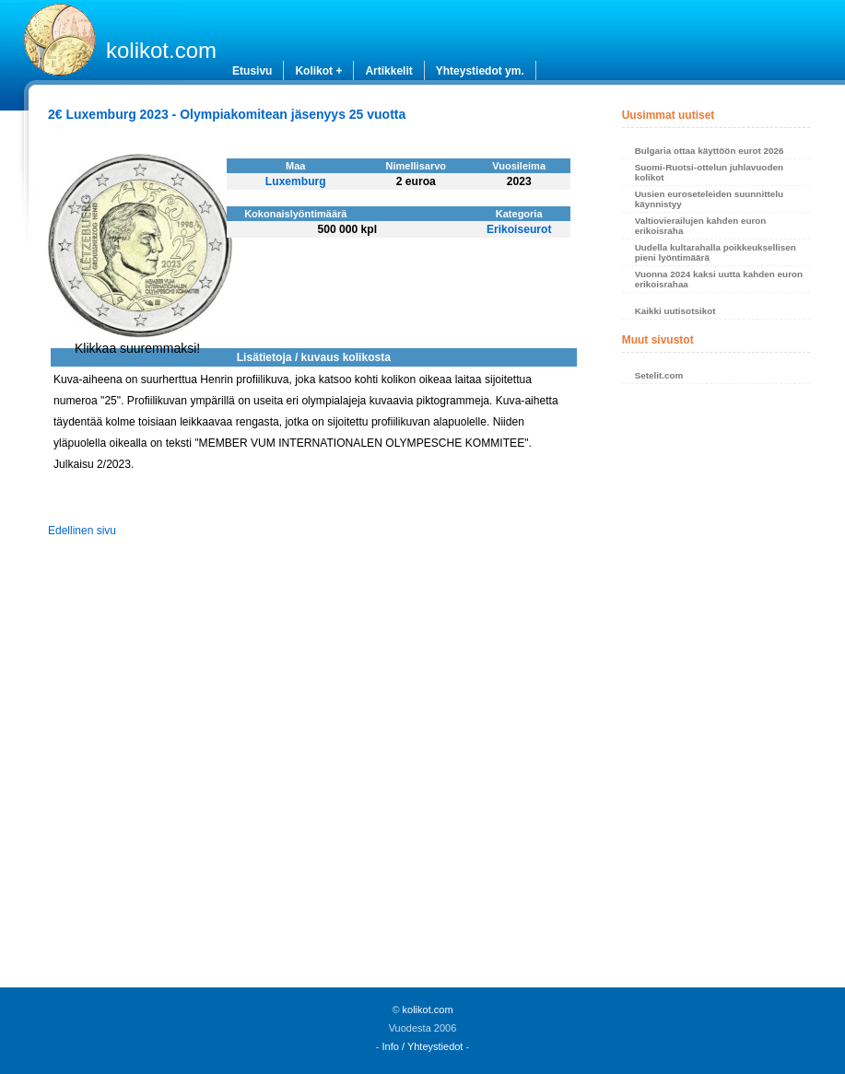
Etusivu (252, 70)
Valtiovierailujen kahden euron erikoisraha (701, 226)
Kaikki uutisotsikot (675, 311)
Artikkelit (388, 70)
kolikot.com (161, 50)
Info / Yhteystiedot (423, 1046)
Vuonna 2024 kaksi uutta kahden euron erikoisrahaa (719, 279)
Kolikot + (318, 70)
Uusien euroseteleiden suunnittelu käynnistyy (709, 199)
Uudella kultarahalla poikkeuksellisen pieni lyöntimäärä (715, 252)
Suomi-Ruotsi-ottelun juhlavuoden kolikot (709, 172)
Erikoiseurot (519, 229)
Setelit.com (659, 375)
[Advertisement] (716, 690)
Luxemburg (295, 181)
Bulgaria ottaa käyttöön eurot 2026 (709, 151)
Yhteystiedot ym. (480, 70)
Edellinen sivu (82, 530)
